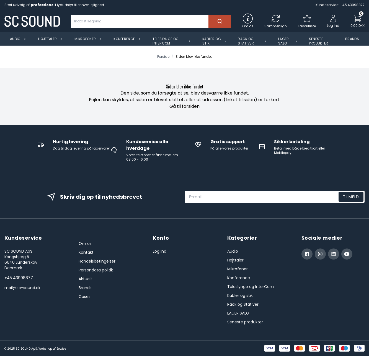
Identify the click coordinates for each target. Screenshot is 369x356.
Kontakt (86, 252)
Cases (85, 296)
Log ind (159, 251)
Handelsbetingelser (97, 261)
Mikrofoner (237, 269)
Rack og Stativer (243, 304)
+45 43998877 (18, 278)
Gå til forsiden (184, 106)
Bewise (61, 349)
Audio (232, 251)
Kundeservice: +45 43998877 (340, 4)
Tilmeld (351, 197)
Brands (85, 287)
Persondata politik (96, 270)
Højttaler (235, 260)
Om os (85, 243)
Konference (238, 278)
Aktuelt (85, 279)
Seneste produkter (245, 322)
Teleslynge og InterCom (250, 286)
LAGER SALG (238, 313)
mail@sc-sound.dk (22, 287)
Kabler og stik (240, 295)
